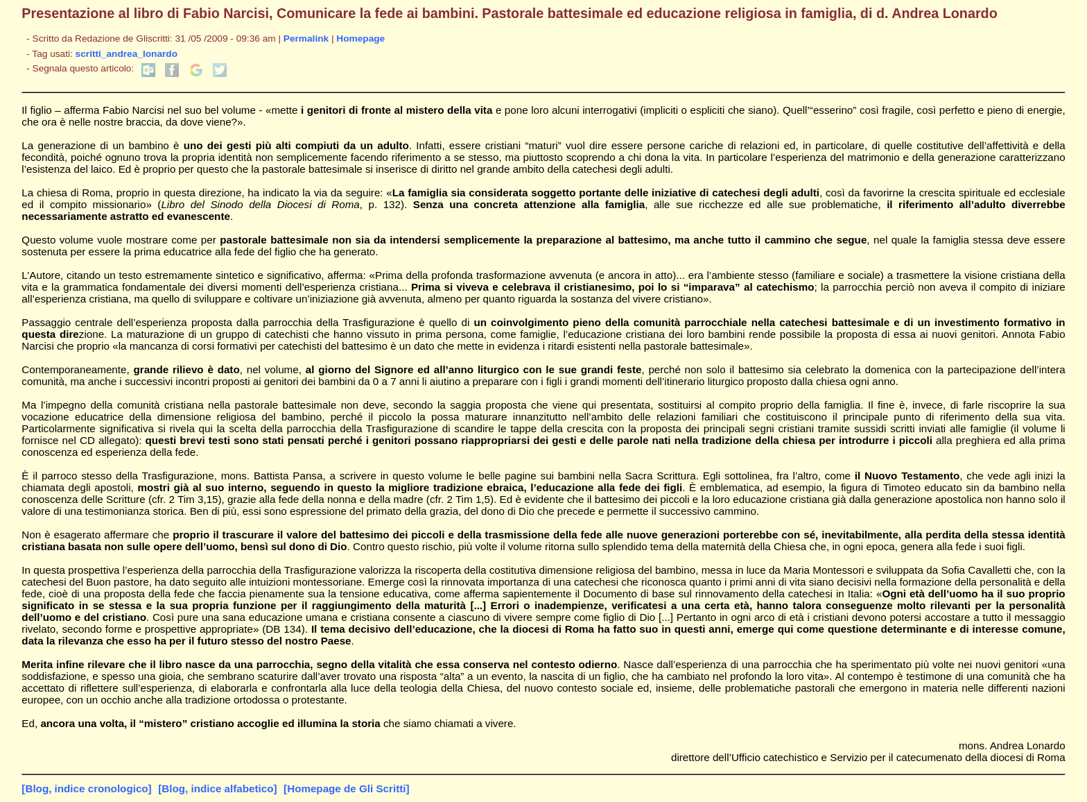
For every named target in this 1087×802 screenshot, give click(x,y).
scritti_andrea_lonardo (126, 54)
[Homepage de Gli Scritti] (346, 788)
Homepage (360, 38)
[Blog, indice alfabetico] (217, 788)
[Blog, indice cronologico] (86, 788)
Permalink (306, 38)
